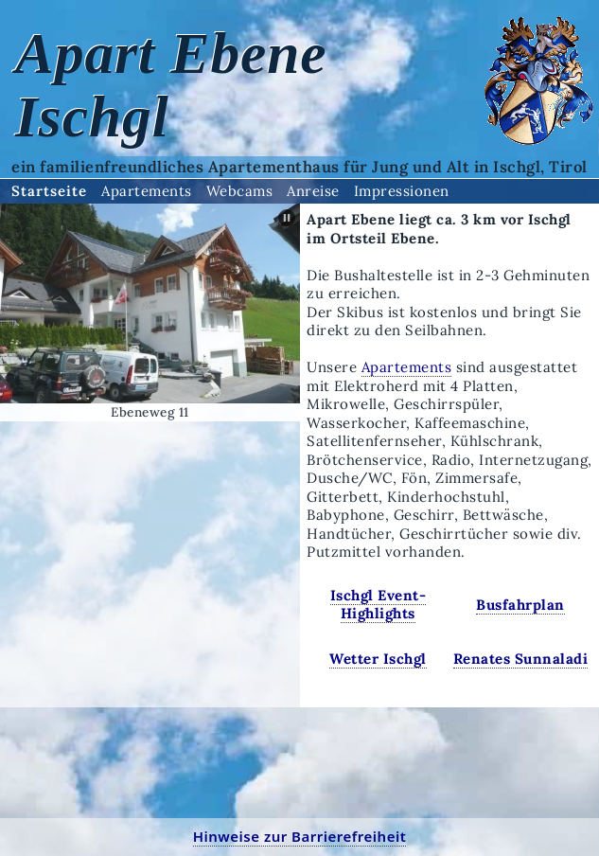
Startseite (49, 191)
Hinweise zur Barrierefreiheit (300, 836)
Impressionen (401, 191)
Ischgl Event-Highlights (378, 604)
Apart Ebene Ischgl (171, 85)
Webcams (239, 191)
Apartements (146, 191)
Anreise (313, 191)
